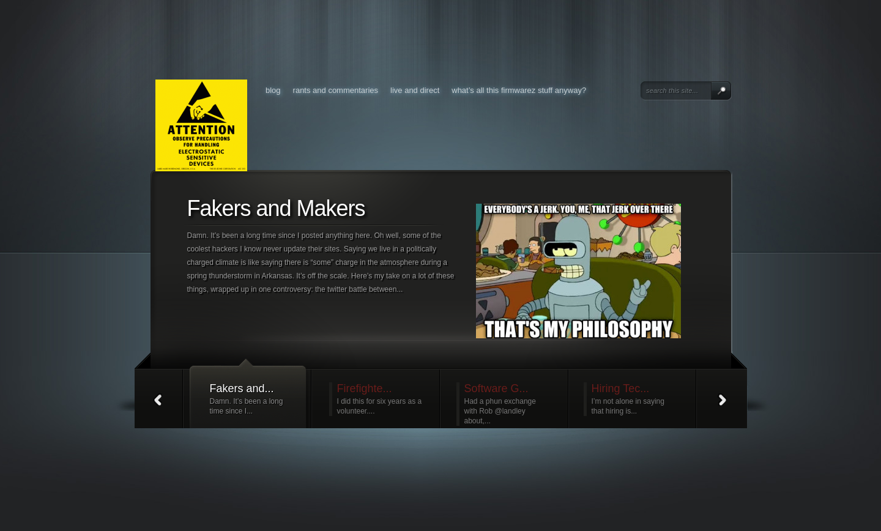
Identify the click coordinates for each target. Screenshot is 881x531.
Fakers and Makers (276, 208)
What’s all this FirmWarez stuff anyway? (519, 90)
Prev (158, 399)
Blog (273, 90)
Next (723, 399)
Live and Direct (414, 90)
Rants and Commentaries (335, 90)
